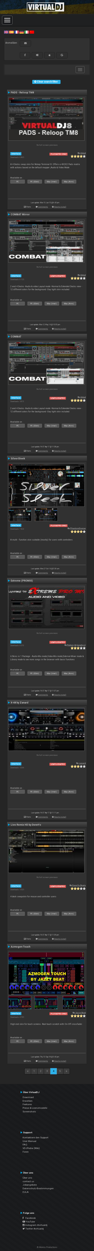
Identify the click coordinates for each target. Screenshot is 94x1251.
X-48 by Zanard (19, 702)
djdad (83, 153)
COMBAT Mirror (20, 214)
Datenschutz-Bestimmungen (38, 1188)
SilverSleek (18, 458)
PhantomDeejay (78, 528)
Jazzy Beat (80, 1013)
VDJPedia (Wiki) (31, 1148)
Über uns (27, 1177)
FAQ (25, 1144)
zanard (82, 763)
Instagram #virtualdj (35, 1225)
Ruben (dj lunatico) (76, 645)
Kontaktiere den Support (35, 1137)
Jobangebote (30, 1184)
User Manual (29, 1141)
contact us (28, 1181)
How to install (60, 207)
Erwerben (27, 1100)
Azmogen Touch (20, 946)
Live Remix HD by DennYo (26, 824)
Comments (43, 207)
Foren (26, 1151)
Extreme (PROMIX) (22, 580)
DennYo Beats (79, 885)
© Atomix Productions (47, 1247)
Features (27, 1104)
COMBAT (16, 336)
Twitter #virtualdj (33, 1228)
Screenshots (29, 1111)
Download (28, 1097)
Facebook (29, 1218)
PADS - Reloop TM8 (22, 92)
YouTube (29, 1221)
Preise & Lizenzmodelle (35, 1108)
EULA (26, 1192)
